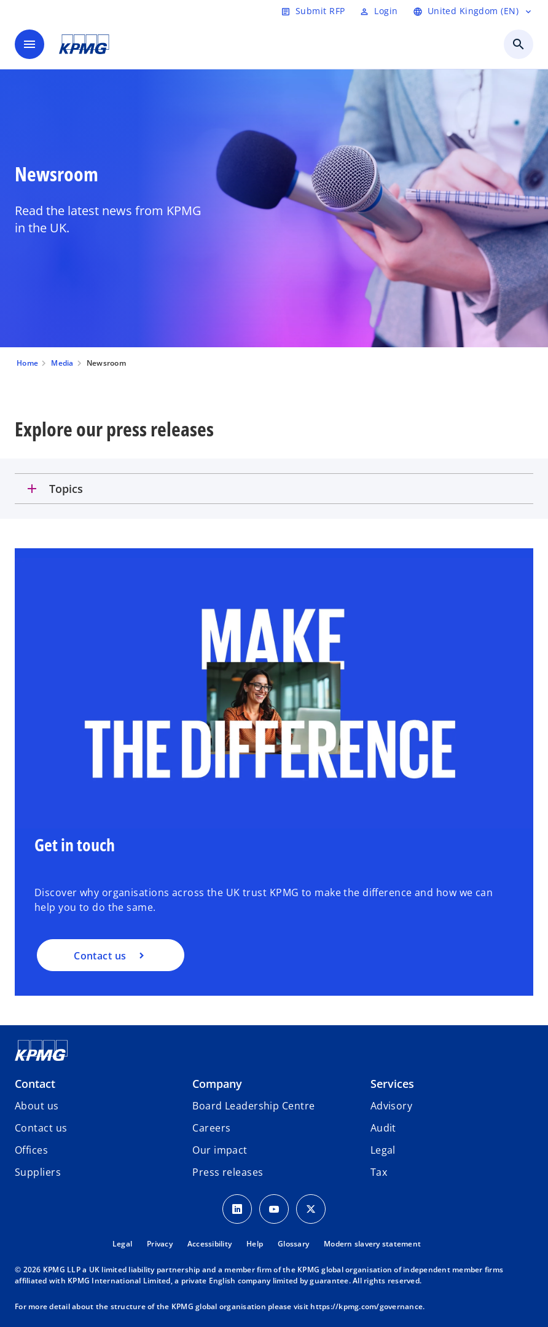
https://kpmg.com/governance (366, 1306)
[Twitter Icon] (311, 1209)
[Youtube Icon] (274, 1209)
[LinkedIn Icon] (237, 1209)
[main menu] (29, 44)
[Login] (378, 11)
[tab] (274, 488)
